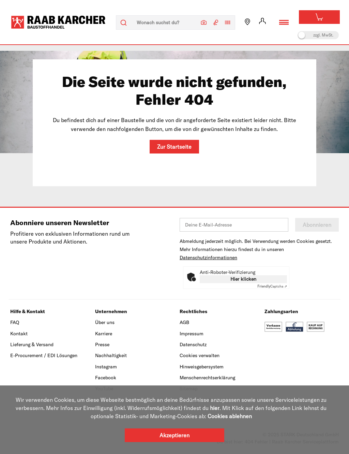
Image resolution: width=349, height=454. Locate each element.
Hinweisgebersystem (202, 367)
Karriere (103, 334)
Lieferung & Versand (32, 344)
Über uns (105, 322)
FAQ (14, 322)
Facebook (105, 378)
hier (214, 408)
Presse (102, 344)
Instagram (106, 367)
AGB (184, 322)
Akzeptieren (174, 435)
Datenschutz (193, 344)
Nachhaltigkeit (111, 355)
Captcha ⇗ (272, 286)
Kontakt (19, 334)
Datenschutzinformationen (208, 257)
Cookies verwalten (199, 355)
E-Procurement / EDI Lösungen (43, 355)
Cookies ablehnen (230, 416)
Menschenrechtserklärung (207, 378)
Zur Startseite (174, 146)
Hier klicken (243, 279)
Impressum (191, 334)
